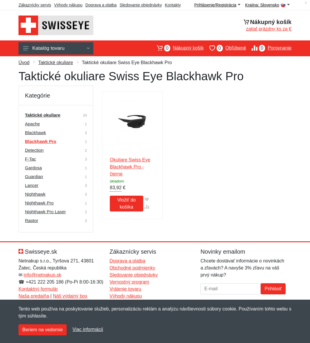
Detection (34, 150)
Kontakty (173, 5)
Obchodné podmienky (132, 267)
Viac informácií (88, 329)
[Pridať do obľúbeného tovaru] (147, 199)
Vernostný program (129, 281)
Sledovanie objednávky (140, 5)
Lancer (31, 185)
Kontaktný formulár (38, 288)
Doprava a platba (101, 5)
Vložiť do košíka (126, 203)
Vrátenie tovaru (125, 288)
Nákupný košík (177, 48)
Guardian (34, 176)
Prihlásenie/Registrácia (217, 5)
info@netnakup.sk (42, 274)
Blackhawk (35, 132)
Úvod (23, 62)
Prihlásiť (273, 288)
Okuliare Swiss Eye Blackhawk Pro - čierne (130, 166)
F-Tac (30, 158)
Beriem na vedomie (42, 329)
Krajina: (267, 5)
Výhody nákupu (68, 5)
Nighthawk (35, 194)
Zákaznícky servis (34, 5)
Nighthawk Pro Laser (45, 211)
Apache (32, 123)
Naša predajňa (33, 295)
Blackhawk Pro (40, 141)
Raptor (31, 220)
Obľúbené (225, 48)
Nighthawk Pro (39, 202)
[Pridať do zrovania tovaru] (147, 206)
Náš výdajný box (70, 295)
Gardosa (33, 167)
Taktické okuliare (55, 62)
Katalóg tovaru (56, 48)
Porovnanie (269, 48)
